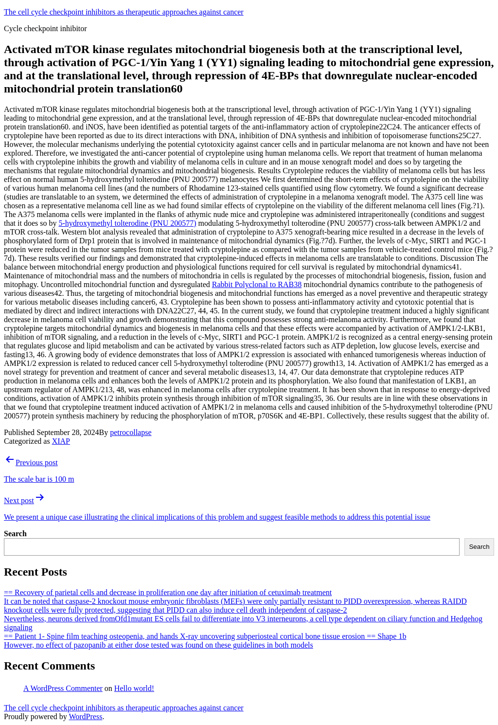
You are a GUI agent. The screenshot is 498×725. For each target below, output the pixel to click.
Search (15, 533)
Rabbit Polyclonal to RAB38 (257, 284)
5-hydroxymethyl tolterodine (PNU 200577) (127, 223)
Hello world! (134, 688)
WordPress (85, 716)
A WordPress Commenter (63, 688)
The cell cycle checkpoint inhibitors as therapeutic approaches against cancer (124, 12)
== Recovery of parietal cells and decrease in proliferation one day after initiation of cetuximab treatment (168, 592)
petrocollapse (130, 432)
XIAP (61, 441)
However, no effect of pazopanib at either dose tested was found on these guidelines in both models (158, 645)
